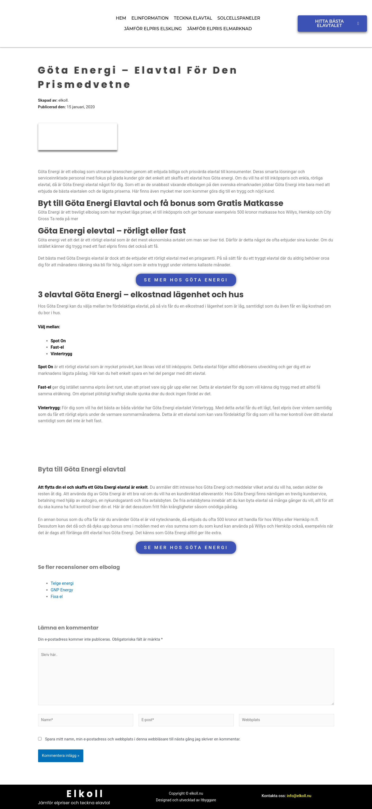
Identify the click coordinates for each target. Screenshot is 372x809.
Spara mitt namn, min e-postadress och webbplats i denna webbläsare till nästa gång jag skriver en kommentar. (142, 741)
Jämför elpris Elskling (153, 28)
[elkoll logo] (40, 22)
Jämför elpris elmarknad (219, 28)
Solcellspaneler (238, 18)
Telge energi (62, 583)
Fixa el (57, 596)
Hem (121, 18)
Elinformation (150, 18)
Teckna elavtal (193, 18)
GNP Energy (62, 589)
